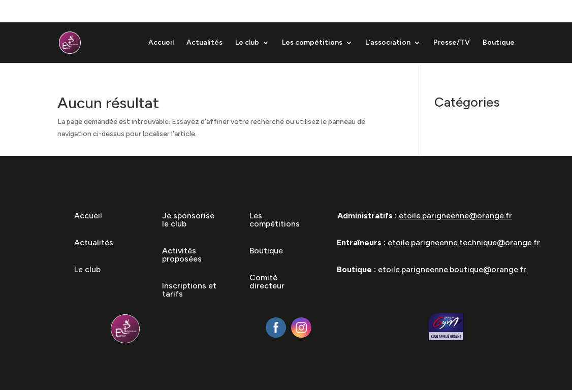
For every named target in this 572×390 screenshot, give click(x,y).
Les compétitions (312, 43)
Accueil (161, 43)
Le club (247, 43)
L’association (387, 43)
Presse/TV (451, 43)
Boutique (499, 43)
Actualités (204, 43)
